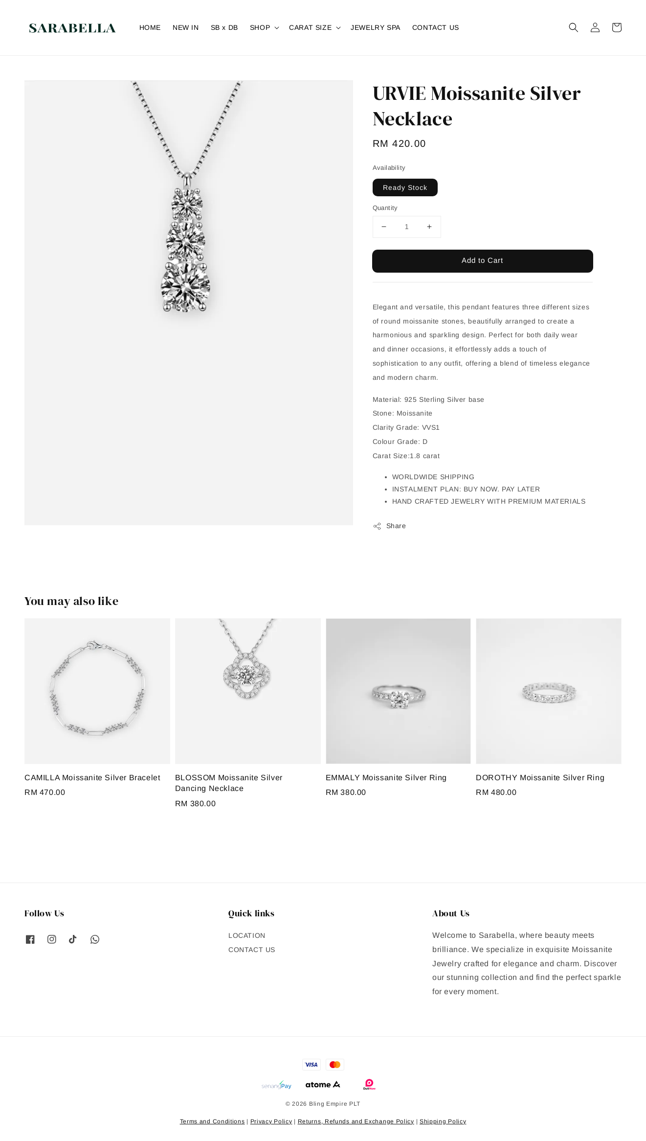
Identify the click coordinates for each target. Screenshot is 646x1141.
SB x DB (224, 27)
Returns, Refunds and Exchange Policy (356, 1121)
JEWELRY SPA (376, 27)
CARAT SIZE (310, 27)
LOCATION (247, 935)
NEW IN (186, 27)
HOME (150, 27)
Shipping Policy (443, 1121)
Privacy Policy (271, 1121)
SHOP (260, 27)
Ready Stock (405, 187)
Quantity (385, 207)
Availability (389, 167)
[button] (573, 27)
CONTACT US (435, 27)
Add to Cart (482, 260)
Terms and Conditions (212, 1121)
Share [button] (389, 526)
